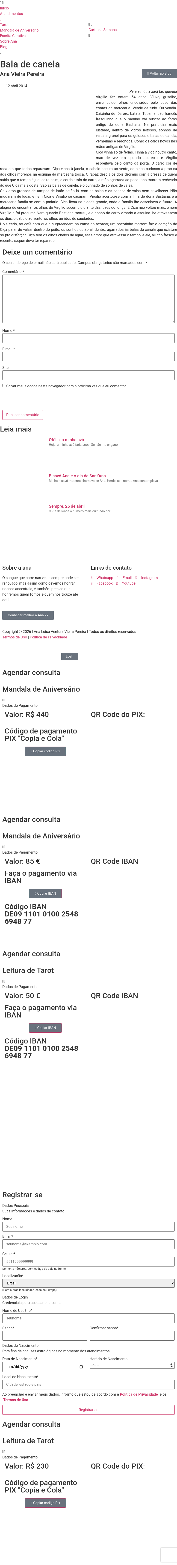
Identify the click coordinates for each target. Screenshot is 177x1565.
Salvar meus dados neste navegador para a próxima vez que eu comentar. (66, 386)
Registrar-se (88, 1410)
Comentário (13, 272)
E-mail (8, 349)
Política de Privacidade (48, 637)
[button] (88, 702)
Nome (8, 331)
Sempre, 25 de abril (67, 506)
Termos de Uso (14, 637)
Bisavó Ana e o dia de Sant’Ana (77, 475)
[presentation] (33, 400)
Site (5, 368)
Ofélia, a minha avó (66, 439)
